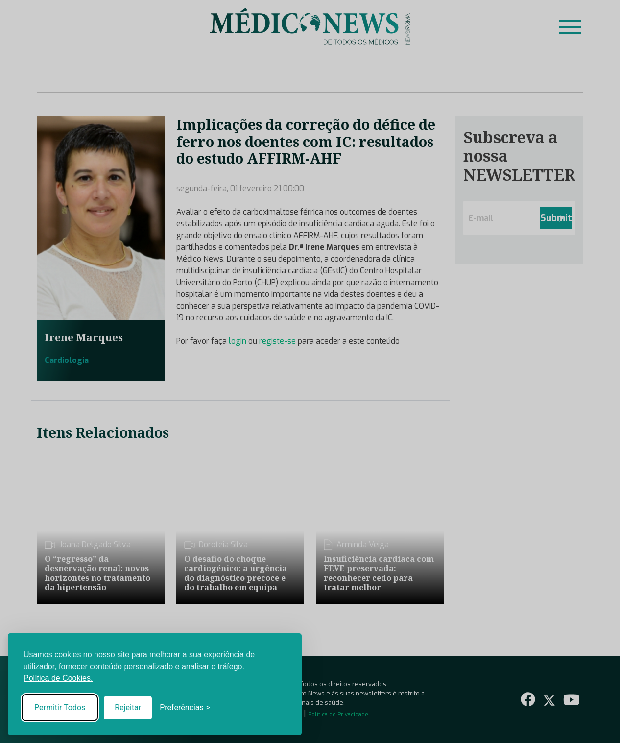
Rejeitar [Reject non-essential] (128, 707)
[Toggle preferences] (185, 707)
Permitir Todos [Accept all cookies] (59, 707)
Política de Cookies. (58, 678)
